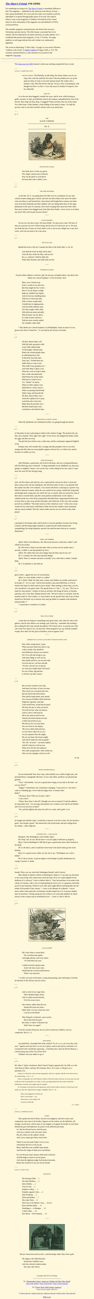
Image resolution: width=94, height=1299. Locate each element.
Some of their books (46, 1283)
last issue (17, 55)
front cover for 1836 (25, 64)
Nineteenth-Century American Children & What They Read (48, 1281)
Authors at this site (37, 1293)
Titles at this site (25, 1293)
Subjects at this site (49, 1293)
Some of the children (32, 1283)
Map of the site (70, 1293)
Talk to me (47, 1297)
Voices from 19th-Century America (48, 1287)
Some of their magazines (60, 1283)
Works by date (61, 1293)
